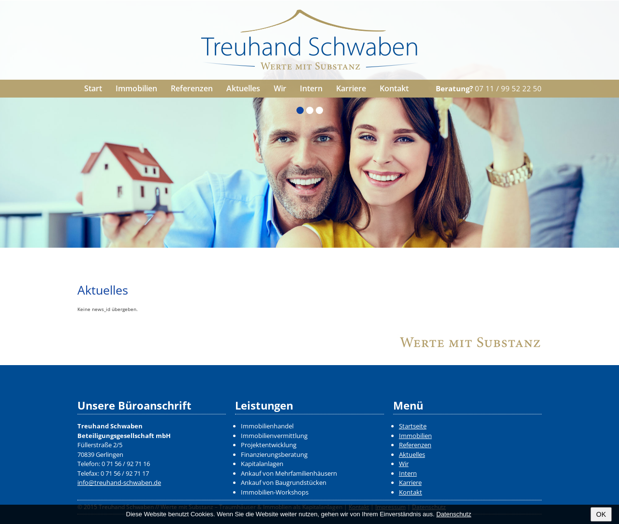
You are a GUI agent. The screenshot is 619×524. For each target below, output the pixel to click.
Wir (280, 88)
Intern (311, 88)
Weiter (608, 237)
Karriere (351, 88)
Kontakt (394, 88)
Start (93, 88)
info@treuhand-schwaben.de (119, 482)
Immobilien (136, 88)
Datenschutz (453, 514)
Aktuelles (243, 88)
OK (601, 514)
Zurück (11, 237)
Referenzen (192, 88)
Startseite (413, 426)
